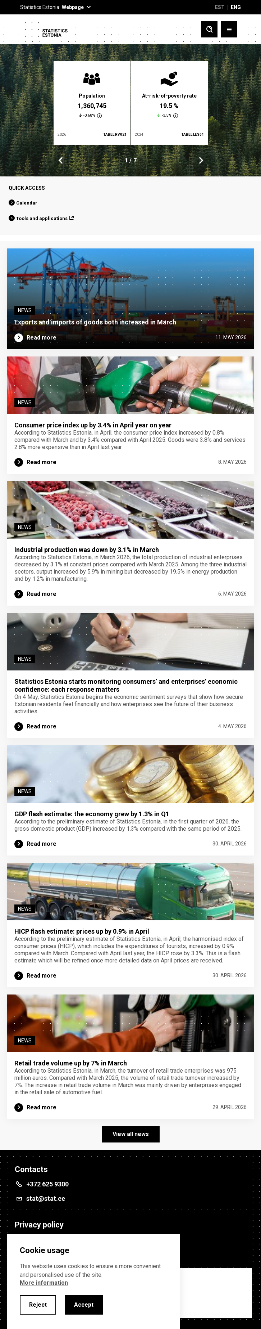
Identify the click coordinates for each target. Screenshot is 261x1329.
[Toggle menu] (229, 29)
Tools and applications (42, 218)
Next (200, 160)
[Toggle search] (209, 29)
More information (44, 1282)
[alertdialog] (93, 1281)
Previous (61, 160)
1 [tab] (126, 160)
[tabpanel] (92, 103)
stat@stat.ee (45, 1198)
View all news (131, 1134)
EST (220, 7)
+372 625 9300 (47, 1184)
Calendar (26, 203)
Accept (83, 1304)
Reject (38, 1304)
